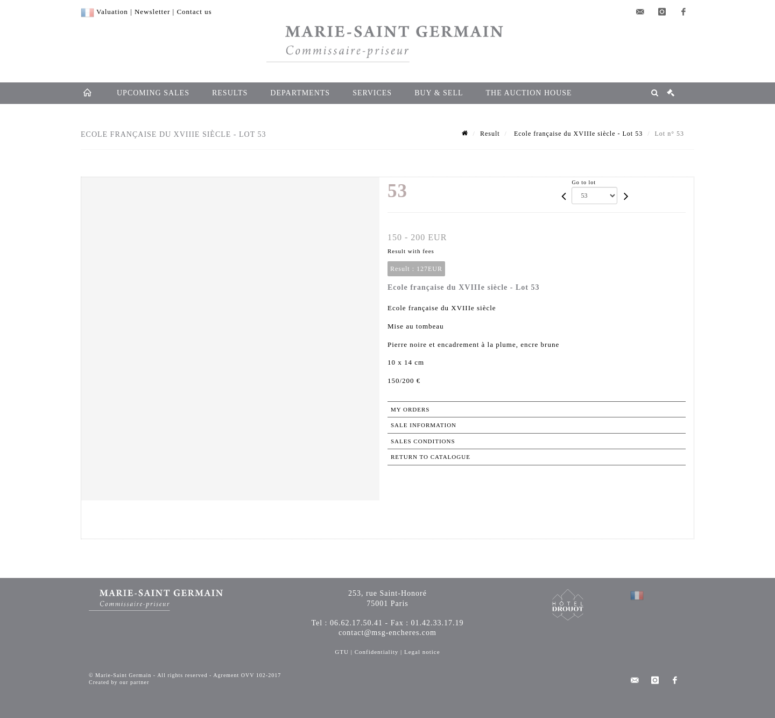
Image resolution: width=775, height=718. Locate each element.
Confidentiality (377, 652)
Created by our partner (119, 682)
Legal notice (422, 652)
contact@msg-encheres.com (387, 633)
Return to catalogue (430, 457)
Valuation (112, 12)
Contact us (194, 12)
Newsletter (152, 12)
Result (490, 133)
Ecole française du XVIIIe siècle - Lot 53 (577, 133)
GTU (342, 652)
